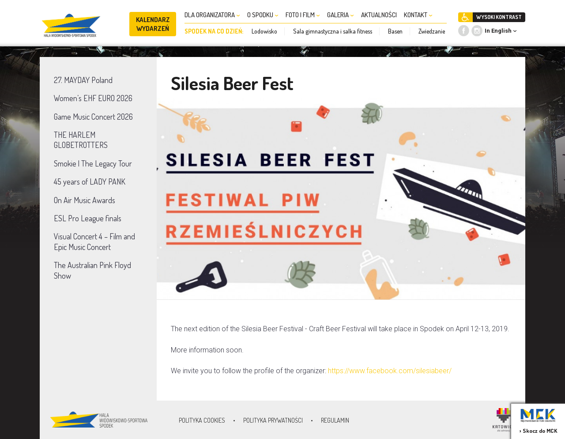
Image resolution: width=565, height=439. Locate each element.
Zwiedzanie (431, 31)
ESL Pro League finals (87, 218)
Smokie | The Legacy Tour (93, 163)
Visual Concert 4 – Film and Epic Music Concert (94, 241)
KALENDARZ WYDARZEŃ (153, 24)
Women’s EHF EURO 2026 (93, 98)
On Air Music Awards (84, 200)
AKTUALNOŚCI (379, 15)
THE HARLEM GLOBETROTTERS (81, 140)
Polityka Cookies (202, 420)
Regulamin (335, 420)
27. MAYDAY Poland (83, 80)
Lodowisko (264, 31)
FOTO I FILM (303, 15)
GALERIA (340, 15)
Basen (395, 31)
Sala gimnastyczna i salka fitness (332, 31)
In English (498, 30)
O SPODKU (263, 15)
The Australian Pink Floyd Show (92, 270)
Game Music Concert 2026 (93, 116)
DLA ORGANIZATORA (212, 15)
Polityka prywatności (273, 420)
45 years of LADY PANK (89, 181)
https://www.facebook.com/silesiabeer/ (390, 371)
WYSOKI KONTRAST (499, 17)
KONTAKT (418, 15)
